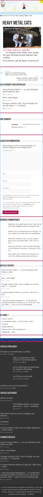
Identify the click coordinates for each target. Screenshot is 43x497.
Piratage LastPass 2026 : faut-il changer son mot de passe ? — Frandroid (20, 104)
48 (25, 362)
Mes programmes (19, 329)
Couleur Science (7, 319)
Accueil (3, 16)
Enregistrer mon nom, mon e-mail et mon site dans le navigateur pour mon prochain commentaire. (21, 197)
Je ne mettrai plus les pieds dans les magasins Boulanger (26, 368)
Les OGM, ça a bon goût (22, 376)
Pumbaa (15, 124)
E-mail (5, 181)
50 (13, 354)
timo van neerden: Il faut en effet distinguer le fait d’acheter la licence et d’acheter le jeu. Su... (24, 248)
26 (27, 379)
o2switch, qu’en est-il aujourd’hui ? (14, 386)
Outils (31, 321)
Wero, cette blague (10, 97)
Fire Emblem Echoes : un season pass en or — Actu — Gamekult (26, 405)
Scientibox (4, 422)
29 (27, 371)
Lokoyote (4, 324)
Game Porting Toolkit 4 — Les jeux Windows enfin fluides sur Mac (20, 443)
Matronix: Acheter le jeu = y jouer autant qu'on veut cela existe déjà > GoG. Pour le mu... (23, 241)
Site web (6, 188)
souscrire (27, 204)
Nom (4, 174)
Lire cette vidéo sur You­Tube (16, 50)
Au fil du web (13, 16)
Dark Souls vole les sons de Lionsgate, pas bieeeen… (17, 414)
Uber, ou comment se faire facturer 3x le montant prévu (24, 359)
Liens (13, 332)
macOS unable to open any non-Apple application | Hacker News (20, 429)
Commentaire (8, 150)
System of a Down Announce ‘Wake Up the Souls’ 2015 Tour (16, 73)
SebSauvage (5, 332)
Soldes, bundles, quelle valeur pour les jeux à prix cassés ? (26, 78)
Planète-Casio (6, 329)
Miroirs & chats (6, 398)
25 (15, 388)
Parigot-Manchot (7, 327)
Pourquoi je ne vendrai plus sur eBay (15, 352)
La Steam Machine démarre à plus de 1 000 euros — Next (20, 466)
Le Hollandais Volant (8, 321)
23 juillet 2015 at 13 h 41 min (31, 124)
